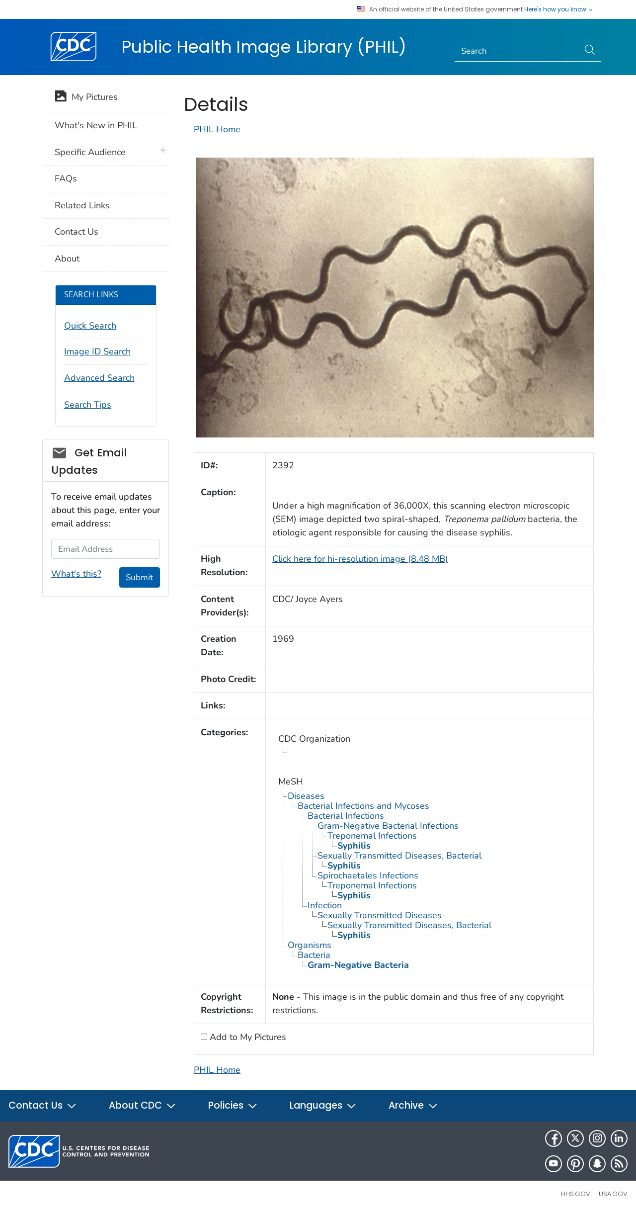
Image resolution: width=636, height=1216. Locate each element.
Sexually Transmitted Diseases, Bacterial (399, 856)
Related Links (82, 205)
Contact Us (76, 232)
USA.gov (613, 1194)
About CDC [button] (142, 1105)
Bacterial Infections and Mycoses (363, 806)
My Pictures (86, 98)
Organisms (309, 945)
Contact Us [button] (42, 1105)
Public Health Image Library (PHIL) (263, 46)
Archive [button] (413, 1105)
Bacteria (314, 955)
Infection (325, 905)
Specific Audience (90, 152)
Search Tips (87, 405)
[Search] (517, 51)
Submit (139, 577)
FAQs (66, 178)
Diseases (306, 796)
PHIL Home (217, 129)
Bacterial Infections (346, 816)
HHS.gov (575, 1194)
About (67, 258)
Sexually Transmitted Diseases (380, 915)
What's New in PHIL (96, 125)
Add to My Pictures (246, 1037)
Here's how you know (559, 9)
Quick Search (90, 326)
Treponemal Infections (372, 836)
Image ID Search (97, 351)
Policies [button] (233, 1105)
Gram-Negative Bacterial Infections (388, 826)
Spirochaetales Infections (368, 875)
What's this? (76, 574)
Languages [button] (323, 1105)
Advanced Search (99, 378)
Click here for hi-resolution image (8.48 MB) (360, 559)
